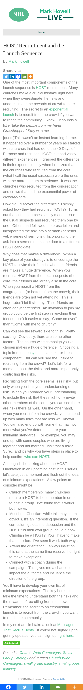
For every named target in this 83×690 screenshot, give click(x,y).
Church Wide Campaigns (40, 652)
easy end (34, 353)
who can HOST (36, 457)
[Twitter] (6, 76)
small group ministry (40, 663)
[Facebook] (18, 76)
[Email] (24, 76)
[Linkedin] (12, 76)
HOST (41, 88)
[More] (30, 76)
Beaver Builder (59, 679)
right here (65, 635)
